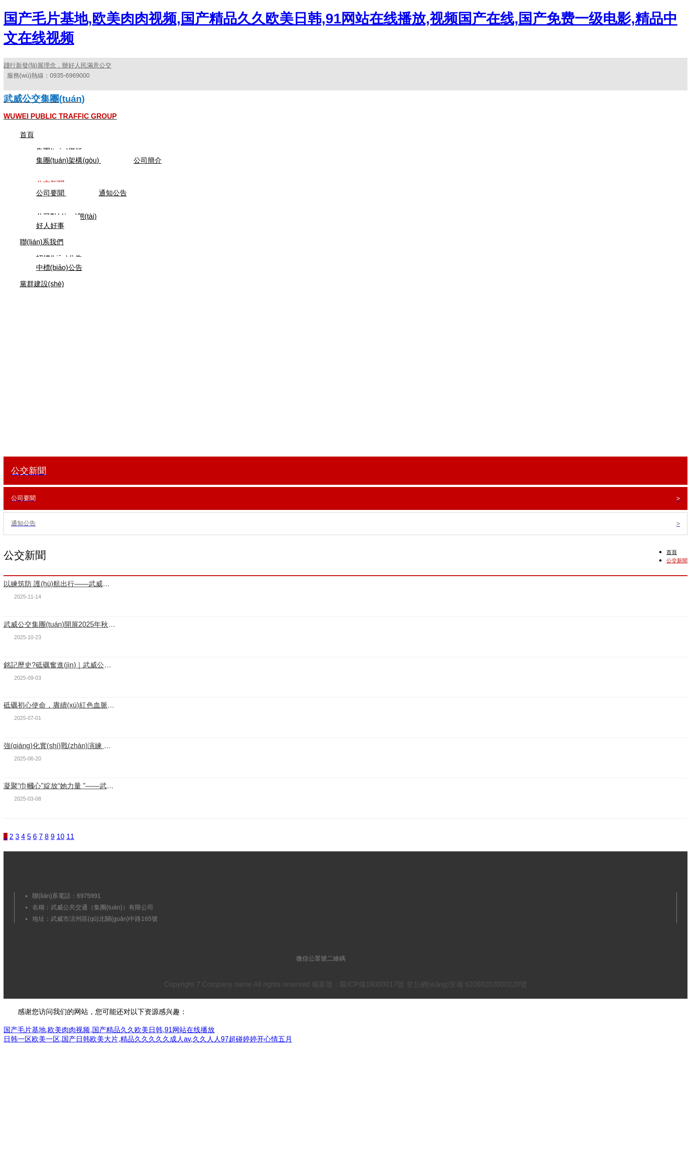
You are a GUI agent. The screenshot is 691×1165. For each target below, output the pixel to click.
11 (70, 852)
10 (60, 852)
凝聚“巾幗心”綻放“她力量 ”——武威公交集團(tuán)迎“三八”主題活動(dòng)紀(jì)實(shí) (60, 801)
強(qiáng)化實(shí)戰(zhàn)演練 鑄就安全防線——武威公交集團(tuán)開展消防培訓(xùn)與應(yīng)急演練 (60, 761)
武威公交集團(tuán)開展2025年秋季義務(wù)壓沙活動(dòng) (60, 640)
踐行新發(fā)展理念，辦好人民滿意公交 (57, 65)
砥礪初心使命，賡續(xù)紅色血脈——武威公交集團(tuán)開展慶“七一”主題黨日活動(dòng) (60, 721)
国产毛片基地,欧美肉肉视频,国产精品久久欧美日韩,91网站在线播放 (109, 1045)
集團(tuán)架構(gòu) (68, 176)
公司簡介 (148, 176)
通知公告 (113, 209)
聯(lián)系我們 (42, 258)
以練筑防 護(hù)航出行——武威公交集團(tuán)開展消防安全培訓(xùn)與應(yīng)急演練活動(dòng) (60, 599)
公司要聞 (51, 209)
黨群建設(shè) (42, 299)
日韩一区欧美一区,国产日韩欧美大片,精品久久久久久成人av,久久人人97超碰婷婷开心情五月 (148, 1055)
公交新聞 (676, 576)
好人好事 (50, 241)
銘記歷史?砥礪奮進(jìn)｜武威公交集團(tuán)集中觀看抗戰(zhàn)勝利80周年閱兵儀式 (60, 681)
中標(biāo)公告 (59, 283)
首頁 (27, 150)
